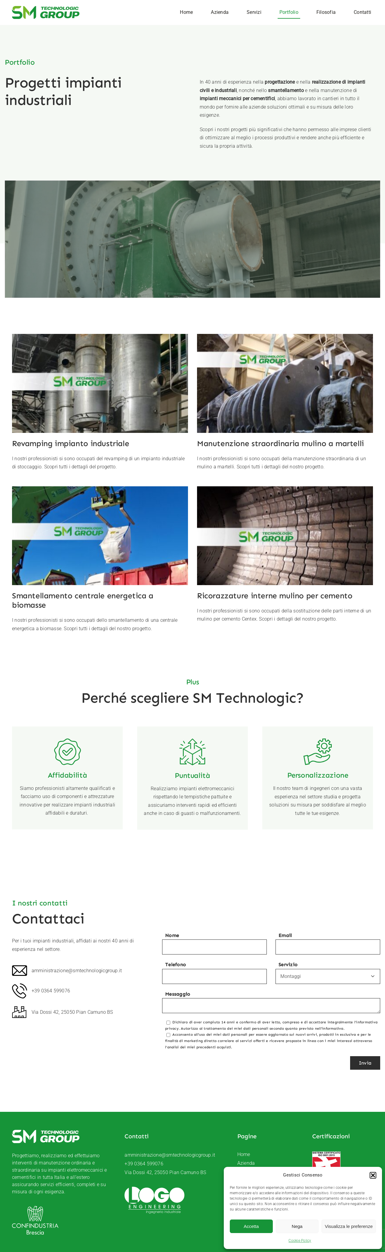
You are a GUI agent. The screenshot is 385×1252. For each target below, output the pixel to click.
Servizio (328, 973)
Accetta (251, 1226)
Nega (297, 1226)
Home (243, 1154)
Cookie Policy (299, 1240)
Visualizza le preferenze (349, 1226)
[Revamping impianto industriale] (100, 338)
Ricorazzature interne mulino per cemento (209, 589)
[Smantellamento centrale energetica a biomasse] (188, 436)
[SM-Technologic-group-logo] (45, 8)
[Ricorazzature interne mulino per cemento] (219, 484)
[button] (373, 1175)
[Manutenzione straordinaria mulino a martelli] (263, 338)
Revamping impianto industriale (70, 443)
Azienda (246, 1163)
